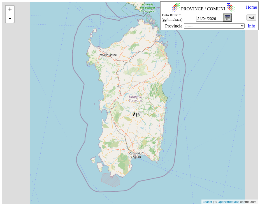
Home (251, 7)
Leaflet (207, 201)
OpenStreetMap (229, 201)
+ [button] (10, 10)
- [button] (10, 18)
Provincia (173, 26)
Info (251, 26)
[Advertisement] (102, 191)
